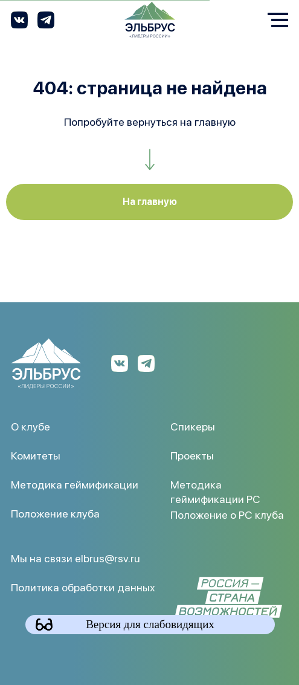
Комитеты (35, 455)
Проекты (192, 455)
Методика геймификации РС (215, 491)
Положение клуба (55, 513)
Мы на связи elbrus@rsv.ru (75, 558)
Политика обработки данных (83, 587)
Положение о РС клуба (227, 514)
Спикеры (192, 426)
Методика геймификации (74, 484)
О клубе (30, 426)
